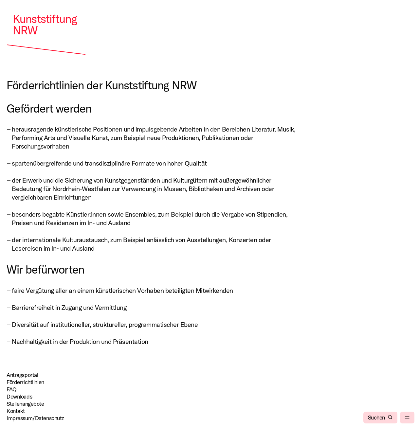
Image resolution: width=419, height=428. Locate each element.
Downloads (19, 396)
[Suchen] (380, 417)
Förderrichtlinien (25, 382)
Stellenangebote (25, 403)
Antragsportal (22, 374)
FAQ (12, 389)
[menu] (407, 417)
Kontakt (16, 410)
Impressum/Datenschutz (35, 418)
